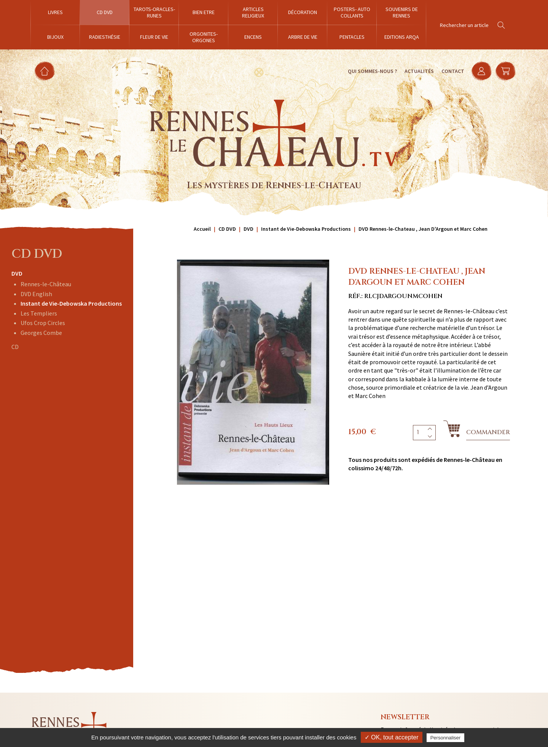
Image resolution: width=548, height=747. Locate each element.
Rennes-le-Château (46, 284)
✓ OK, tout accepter (392, 737)
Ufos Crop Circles (43, 323)
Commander (488, 432)
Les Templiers (39, 313)
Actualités (418, 71)
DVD (16, 273)
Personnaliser (445, 738)
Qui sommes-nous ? (371, 71)
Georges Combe (41, 332)
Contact (451, 71)
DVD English (36, 294)
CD (15, 347)
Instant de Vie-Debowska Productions (71, 303)
